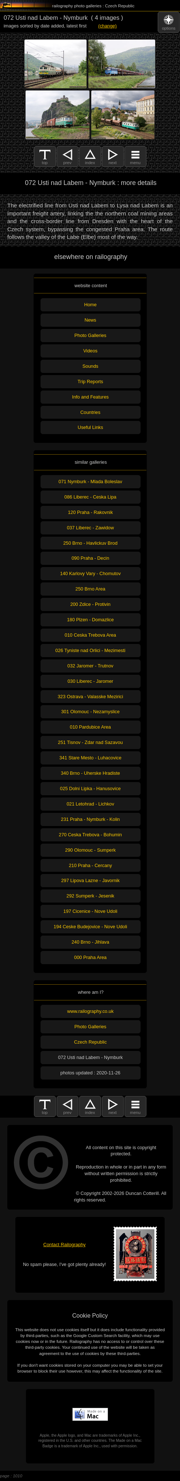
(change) (107, 26)
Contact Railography (64, 1244)
